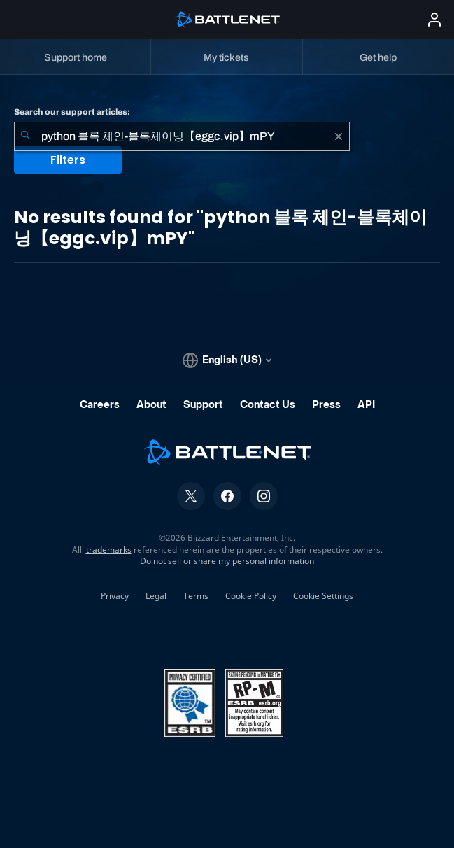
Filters (67, 160)
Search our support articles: (72, 112)
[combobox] (182, 136)
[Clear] (338, 136)
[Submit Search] (25, 136)
